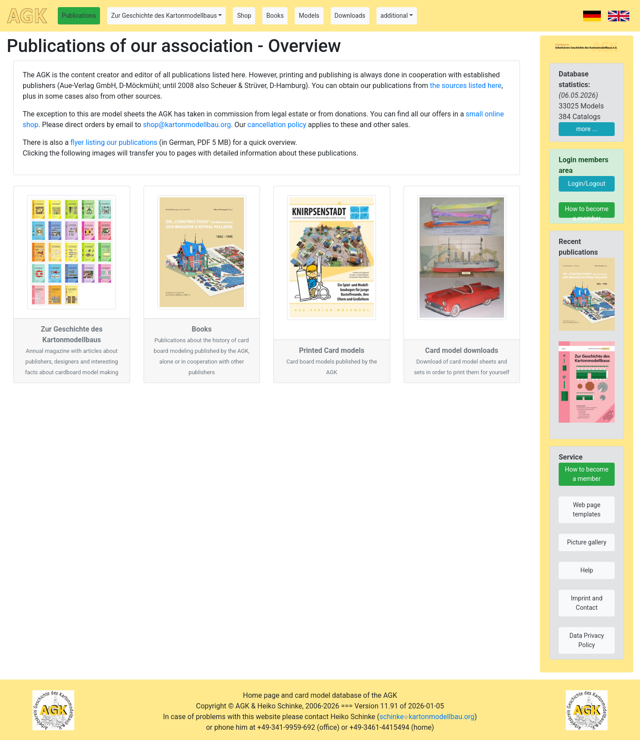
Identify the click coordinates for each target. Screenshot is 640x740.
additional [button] (394, 15)
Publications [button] (79, 15)
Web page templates (586, 509)
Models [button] (309, 15)
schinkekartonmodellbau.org (427, 716)
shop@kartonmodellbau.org (187, 124)
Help (586, 570)
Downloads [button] (350, 15)
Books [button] (275, 15)
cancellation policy (277, 124)
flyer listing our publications (113, 142)
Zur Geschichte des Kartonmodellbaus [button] (164, 15)
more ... (586, 128)
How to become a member (586, 211)
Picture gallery (587, 542)
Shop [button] (244, 15)
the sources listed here (465, 85)
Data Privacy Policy (586, 640)
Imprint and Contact (586, 603)
